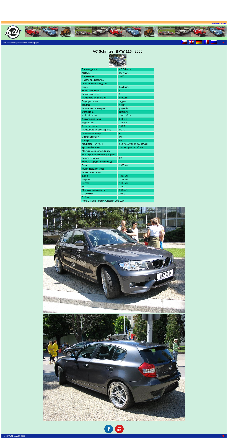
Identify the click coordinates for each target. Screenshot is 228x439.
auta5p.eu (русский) (219, 23)
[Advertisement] (114, 9)
